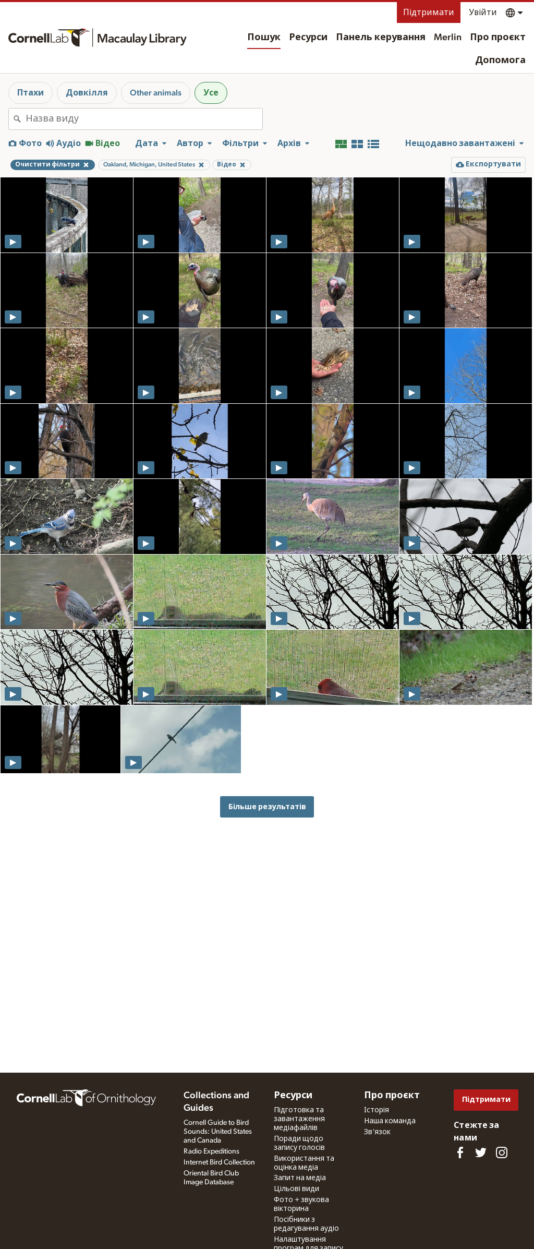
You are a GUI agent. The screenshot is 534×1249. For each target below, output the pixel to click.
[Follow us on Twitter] (481, 1152)
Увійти (483, 12)
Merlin (448, 37)
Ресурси (308, 37)
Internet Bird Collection (219, 1162)
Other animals (155, 93)
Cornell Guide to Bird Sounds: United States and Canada (218, 1131)
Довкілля (87, 93)
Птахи (30, 93)
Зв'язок (377, 1132)
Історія (376, 1110)
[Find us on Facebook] (460, 1152)
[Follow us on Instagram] (501, 1152)
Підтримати (428, 12)
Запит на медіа (300, 1178)
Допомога (500, 60)
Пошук (264, 37)
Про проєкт (498, 37)
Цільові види (296, 1189)
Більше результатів (267, 807)
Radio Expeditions (211, 1151)
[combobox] (144, 119)
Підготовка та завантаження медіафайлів (299, 1119)
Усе (211, 93)
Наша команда (390, 1121)
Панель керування (381, 37)
